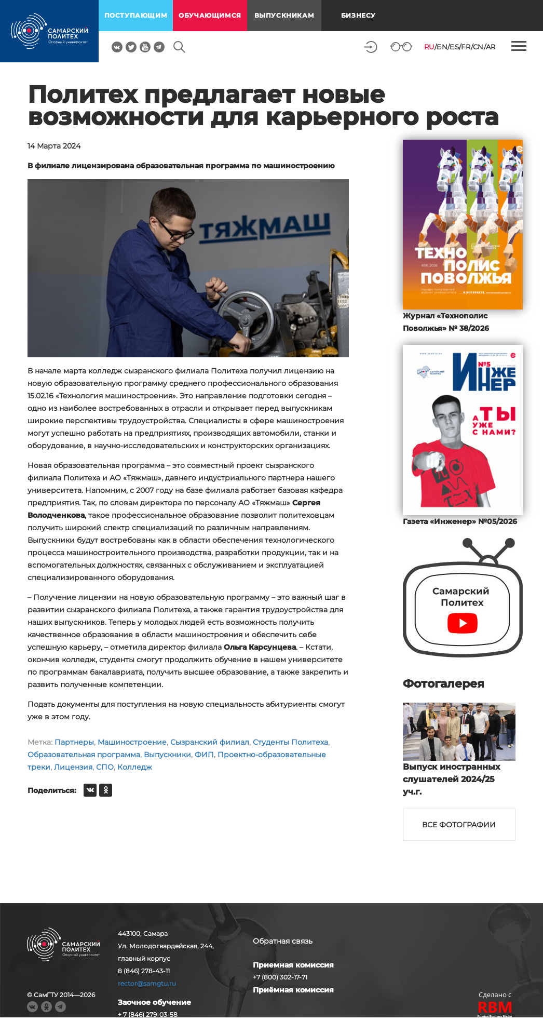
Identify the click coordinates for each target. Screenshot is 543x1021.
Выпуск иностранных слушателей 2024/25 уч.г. (451, 779)
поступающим (136, 15)
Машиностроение (132, 742)
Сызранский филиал (209, 742)
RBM (495, 1011)
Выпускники (167, 754)
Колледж (134, 767)
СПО (105, 767)
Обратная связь (283, 941)
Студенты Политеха (290, 742)
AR (491, 47)
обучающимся (210, 15)
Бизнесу (358, 15)
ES (454, 47)
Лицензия (73, 767)
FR (465, 47)
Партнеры (74, 742)
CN (478, 47)
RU (429, 47)
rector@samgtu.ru (147, 983)
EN (442, 47)
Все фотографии (459, 824)
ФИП (204, 754)
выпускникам (284, 15)
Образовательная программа (84, 754)
